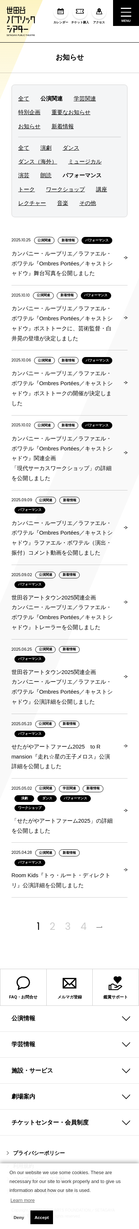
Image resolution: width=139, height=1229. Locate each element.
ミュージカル (85, 162)
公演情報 (23, 1018)
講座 (101, 189)
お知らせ (70, 57)
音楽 (62, 203)
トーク (26, 189)
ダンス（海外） (37, 162)
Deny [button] (19, 1217)
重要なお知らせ (71, 113)
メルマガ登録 (69, 987)
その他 (87, 203)
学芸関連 (85, 99)
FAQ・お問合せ (23, 987)
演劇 (46, 148)
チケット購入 (80, 14)
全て (23, 99)
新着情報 (63, 126)
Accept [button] (41, 1217)
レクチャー (32, 203)
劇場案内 (23, 1096)
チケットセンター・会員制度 (50, 1122)
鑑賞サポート (115, 987)
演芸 (23, 176)
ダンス (71, 148)
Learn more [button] (22, 1200)
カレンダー (60, 14)
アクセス (99, 14)
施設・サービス (32, 1070)
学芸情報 (23, 1044)
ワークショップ (65, 189)
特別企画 (29, 113)
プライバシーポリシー (36, 1153)
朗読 (46, 176)
